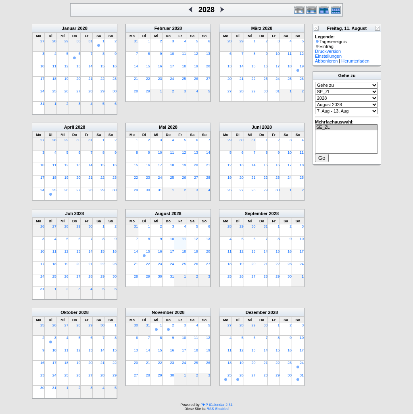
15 (102, 66)
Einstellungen (328, 56)
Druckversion (328, 51)
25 (54, 91)
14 (90, 66)
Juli (69, 213)
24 (42, 91)
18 (54, 79)
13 (78, 66)
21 (90, 79)
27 (42, 41)
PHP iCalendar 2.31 (216, 405)
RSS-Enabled (217, 409)
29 (67, 41)
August (162, 213)
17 (42, 79)
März (256, 28)
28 (54, 41)
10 (42, 66)
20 (78, 79)
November (162, 312)
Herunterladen (355, 61)
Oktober (68, 312)
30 (78, 41)
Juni (256, 127)
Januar (69, 28)
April (69, 127)
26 (67, 91)
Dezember (256, 312)
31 (90, 41)
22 (102, 79)
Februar (162, 28)
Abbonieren (326, 61)
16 (115, 66)
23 (115, 79)
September (256, 213)
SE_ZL (346, 127)
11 (54, 66)
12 (67, 66)
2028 (82, 28)
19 (67, 79)
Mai (162, 127)
